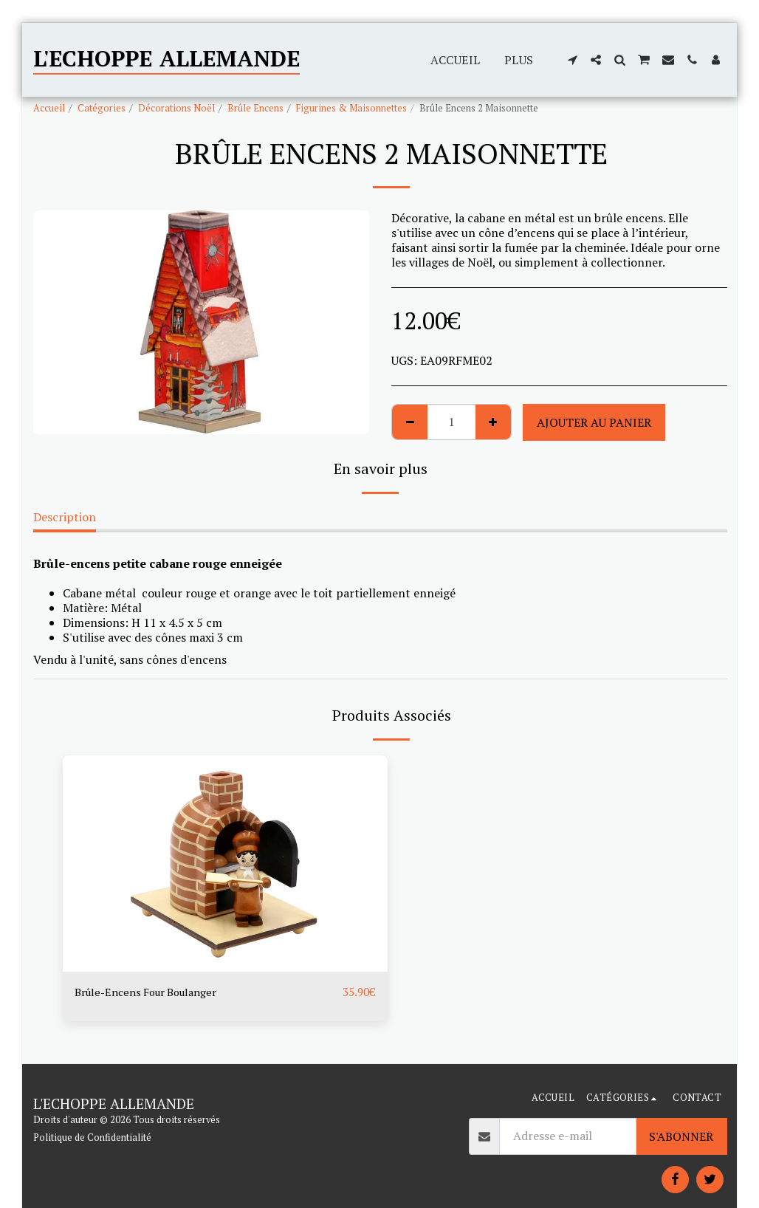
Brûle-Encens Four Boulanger (154, 992)
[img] (225, 863)
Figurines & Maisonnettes (351, 108)
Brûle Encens (255, 108)
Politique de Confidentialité (92, 1137)
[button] (572, 60)
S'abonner (681, 1136)
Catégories (102, 108)
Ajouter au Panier (594, 422)
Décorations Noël (176, 108)
